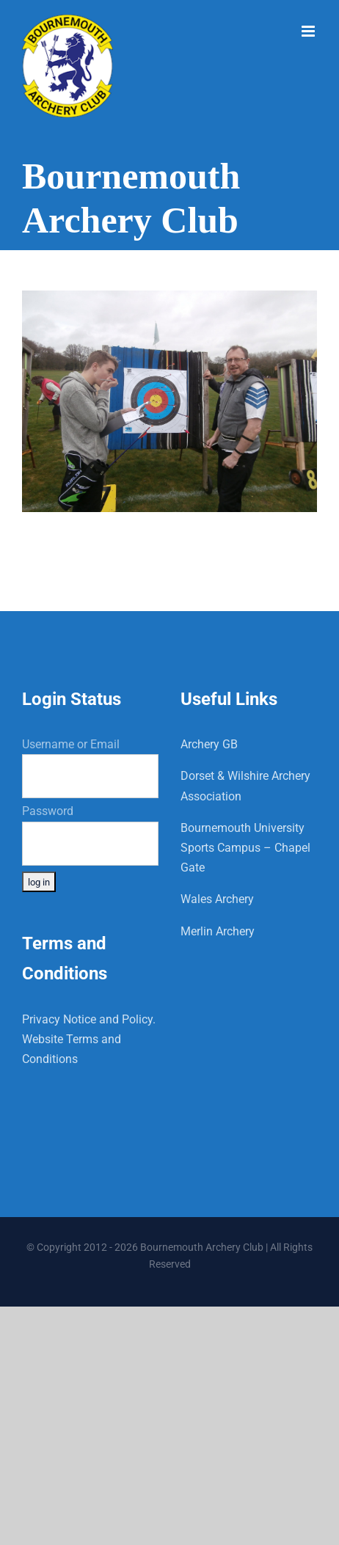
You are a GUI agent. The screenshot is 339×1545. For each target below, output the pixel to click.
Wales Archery (217, 899)
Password (47, 811)
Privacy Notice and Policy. (89, 1019)
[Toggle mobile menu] (309, 31)
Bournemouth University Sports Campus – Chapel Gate (245, 847)
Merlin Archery (218, 931)
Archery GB (209, 744)
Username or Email (71, 744)
